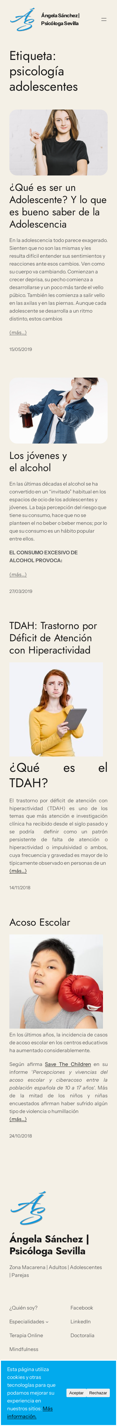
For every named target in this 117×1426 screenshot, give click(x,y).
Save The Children (68, 1064)
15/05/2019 (20, 349)
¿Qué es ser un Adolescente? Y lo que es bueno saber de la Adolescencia (58, 205)
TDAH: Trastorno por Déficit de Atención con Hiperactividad (53, 638)
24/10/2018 (20, 1136)
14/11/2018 (19, 888)
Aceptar (76, 1393)
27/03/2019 (20, 591)
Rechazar (98, 1393)
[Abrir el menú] (104, 19)
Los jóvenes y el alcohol (38, 461)
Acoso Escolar (39, 922)
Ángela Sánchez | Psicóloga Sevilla (49, 1244)
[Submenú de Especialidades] (47, 1321)
